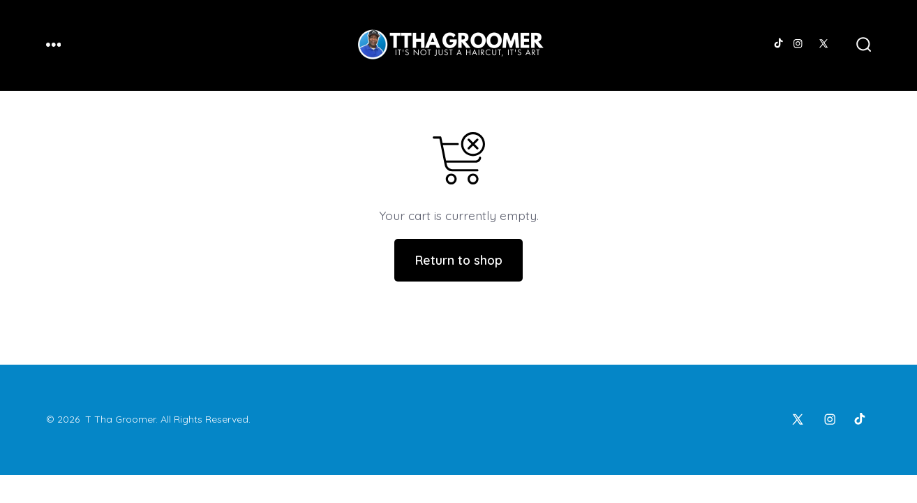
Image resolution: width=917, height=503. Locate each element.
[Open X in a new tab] (823, 43)
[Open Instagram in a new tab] (798, 43)
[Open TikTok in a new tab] (777, 43)
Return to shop (458, 260)
